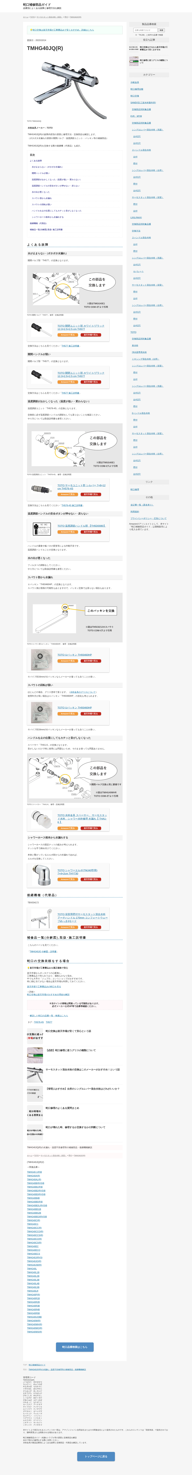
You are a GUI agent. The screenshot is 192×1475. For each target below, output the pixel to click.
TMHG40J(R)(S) (34, 1257)
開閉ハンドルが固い (41, 173)
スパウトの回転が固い (42, 204)
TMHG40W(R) (34, 1321)
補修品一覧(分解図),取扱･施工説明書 (46, 229)
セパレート (138, 271)
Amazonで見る (68, 335)
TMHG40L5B (33, 1287)
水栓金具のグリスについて (83, 692)
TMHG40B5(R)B (35, 1202)
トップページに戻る (96, 1456)
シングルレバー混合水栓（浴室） (148, 366)
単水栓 (135, 345)
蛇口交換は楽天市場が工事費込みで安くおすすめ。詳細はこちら (63, 30)
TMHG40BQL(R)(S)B (37, 1205)
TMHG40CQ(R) (34, 1239)
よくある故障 (36, 161)
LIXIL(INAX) (136, 217)
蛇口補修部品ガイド (37, 4)
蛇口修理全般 (137, 89)
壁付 (135, 163)
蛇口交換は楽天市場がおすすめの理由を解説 (48, 994)
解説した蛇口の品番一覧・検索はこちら (49, 1016)
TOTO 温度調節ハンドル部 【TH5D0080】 (82, 525)
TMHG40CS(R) (34, 1243)
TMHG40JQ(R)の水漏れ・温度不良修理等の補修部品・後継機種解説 (57, 1369)
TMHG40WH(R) (34, 1324)
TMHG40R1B (33, 1298)
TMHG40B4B (33, 1198)
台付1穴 (137, 143)
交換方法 (136, 231)
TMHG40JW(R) (34, 1265)
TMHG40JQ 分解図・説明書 (43, 951)
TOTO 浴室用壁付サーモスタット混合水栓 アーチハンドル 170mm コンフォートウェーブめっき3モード (83, 918)
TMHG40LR (32, 1291)
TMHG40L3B (33, 1280)
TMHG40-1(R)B (34, 1172)
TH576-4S (39, 1022)
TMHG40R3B (33, 1306)
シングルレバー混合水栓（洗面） (148, 130)
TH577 (49, 1022)
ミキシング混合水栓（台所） (145, 359)
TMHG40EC (33, 1246)
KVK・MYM (136, 116)
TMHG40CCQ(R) (35, 1231)
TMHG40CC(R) (34, 1228)
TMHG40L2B (33, 1276)
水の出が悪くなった (41, 192)
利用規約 (135, 512)
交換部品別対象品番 (141, 109)
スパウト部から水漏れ (42, 198)
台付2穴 (137, 136)
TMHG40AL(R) (34, 1179)
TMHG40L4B (33, 1283)
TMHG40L (32, 1269)
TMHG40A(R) (33, 1176)
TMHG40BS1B (34, 1209)
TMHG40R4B (33, 1309)
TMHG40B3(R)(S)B (36, 1194)
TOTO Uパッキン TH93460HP (75, 654)
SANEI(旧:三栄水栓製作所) (143, 103)
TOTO (133, 332)
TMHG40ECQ (33, 1250)
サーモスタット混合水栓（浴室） (148, 197)
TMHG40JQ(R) (34, 1261)
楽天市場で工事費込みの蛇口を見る (44, 986)
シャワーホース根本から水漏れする (48, 217)
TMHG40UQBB (34, 1317)
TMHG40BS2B (34, 1213)
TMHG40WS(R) (34, 1332)
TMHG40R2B (33, 1302)
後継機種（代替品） (39, 223)
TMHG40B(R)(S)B (35, 1183)
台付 (135, 157)
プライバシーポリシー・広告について (149, 518)
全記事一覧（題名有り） (142, 505)
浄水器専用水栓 (139, 352)
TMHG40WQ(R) (34, 1328)
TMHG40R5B (33, 1313)
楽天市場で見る (91, 335)
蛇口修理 (135, 489)
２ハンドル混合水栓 (141, 150)
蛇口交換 (135, 96)
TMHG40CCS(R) (35, 1235)
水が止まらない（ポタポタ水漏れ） (48, 167)
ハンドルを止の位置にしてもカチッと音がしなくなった (57, 211)
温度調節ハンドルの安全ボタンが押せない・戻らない (56, 186)
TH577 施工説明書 (70, 346)
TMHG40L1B (33, 1272)
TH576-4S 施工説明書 (72, 505)
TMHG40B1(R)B (35, 1187)
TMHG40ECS (33, 1254)
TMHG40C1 (32, 1224)
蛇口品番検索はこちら (74, 1347)
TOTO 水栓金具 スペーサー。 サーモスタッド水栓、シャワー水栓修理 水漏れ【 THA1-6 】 (82, 819)
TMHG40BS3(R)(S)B (37, 1217)
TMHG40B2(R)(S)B (36, 1191)
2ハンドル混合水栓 (141, 413)
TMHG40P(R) (33, 1295)
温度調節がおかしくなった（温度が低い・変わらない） (57, 179)
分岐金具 (135, 82)
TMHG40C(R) (33, 1220)
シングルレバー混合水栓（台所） (148, 170)
